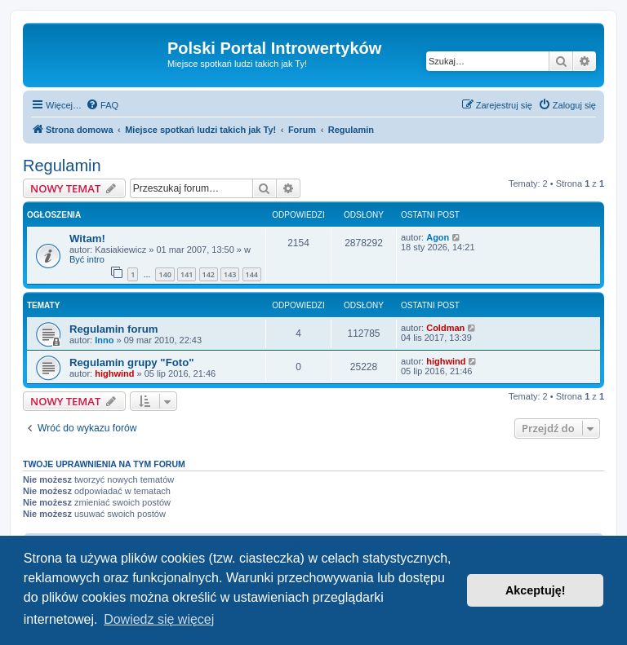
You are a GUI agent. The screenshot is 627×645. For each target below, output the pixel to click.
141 (186, 274)
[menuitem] (102, 105)
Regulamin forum (113, 329)
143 (230, 274)
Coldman (445, 328)
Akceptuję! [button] (535, 590)
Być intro (86, 259)
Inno (104, 340)
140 (164, 274)
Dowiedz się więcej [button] (159, 619)
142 (208, 274)
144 (252, 274)
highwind (114, 373)
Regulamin (62, 166)
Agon (437, 237)
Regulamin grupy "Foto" (131, 362)
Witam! (87, 238)
